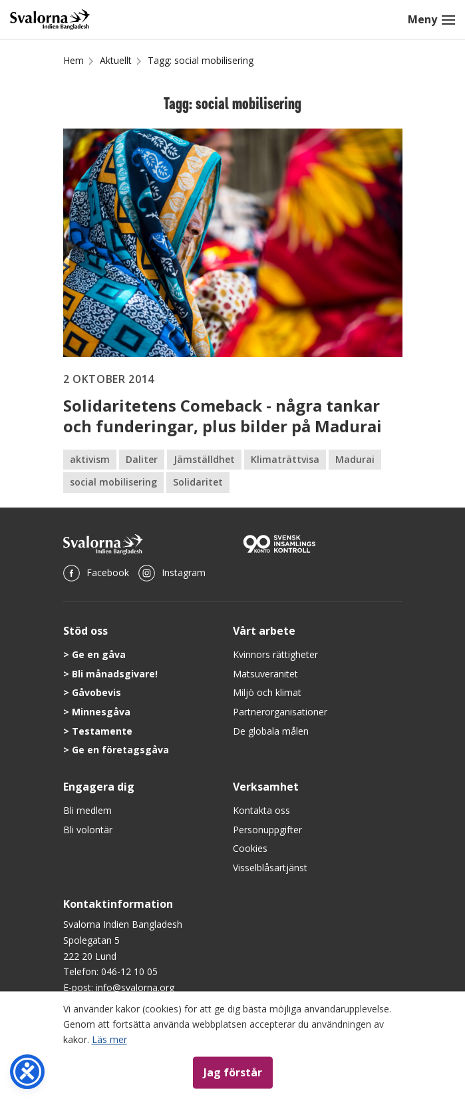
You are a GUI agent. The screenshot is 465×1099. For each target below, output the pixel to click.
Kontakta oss (261, 810)
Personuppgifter (267, 829)
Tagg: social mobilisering (200, 60)
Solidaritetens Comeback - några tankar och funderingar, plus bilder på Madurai (222, 415)
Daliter (142, 459)
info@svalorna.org (135, 987)
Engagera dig (98, 786)
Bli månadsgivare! (115, 673)
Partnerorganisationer (280, 711)
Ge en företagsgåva (120, 749)
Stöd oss (85, 630)
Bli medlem (87, 810)
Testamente (102, 731)
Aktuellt (116, 60)
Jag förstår (233, 1072)
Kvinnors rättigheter (275, 654)
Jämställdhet (204, 459)
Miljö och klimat (267, 692)
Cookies (250, 848)
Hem (73, 60)
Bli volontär (87, 829)
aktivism (90, 459)
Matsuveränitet (265, 673)
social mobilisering (113, 482)
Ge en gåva (99, 654)
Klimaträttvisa (285, 459)
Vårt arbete (264, 630)
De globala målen (271, 731)
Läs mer (109, 1039)
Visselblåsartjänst (270, 867)
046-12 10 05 (129, 971)
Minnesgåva (101, 711)
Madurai (355, 459)
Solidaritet (198, 482)
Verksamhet (266, 786)
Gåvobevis (96, 692)
